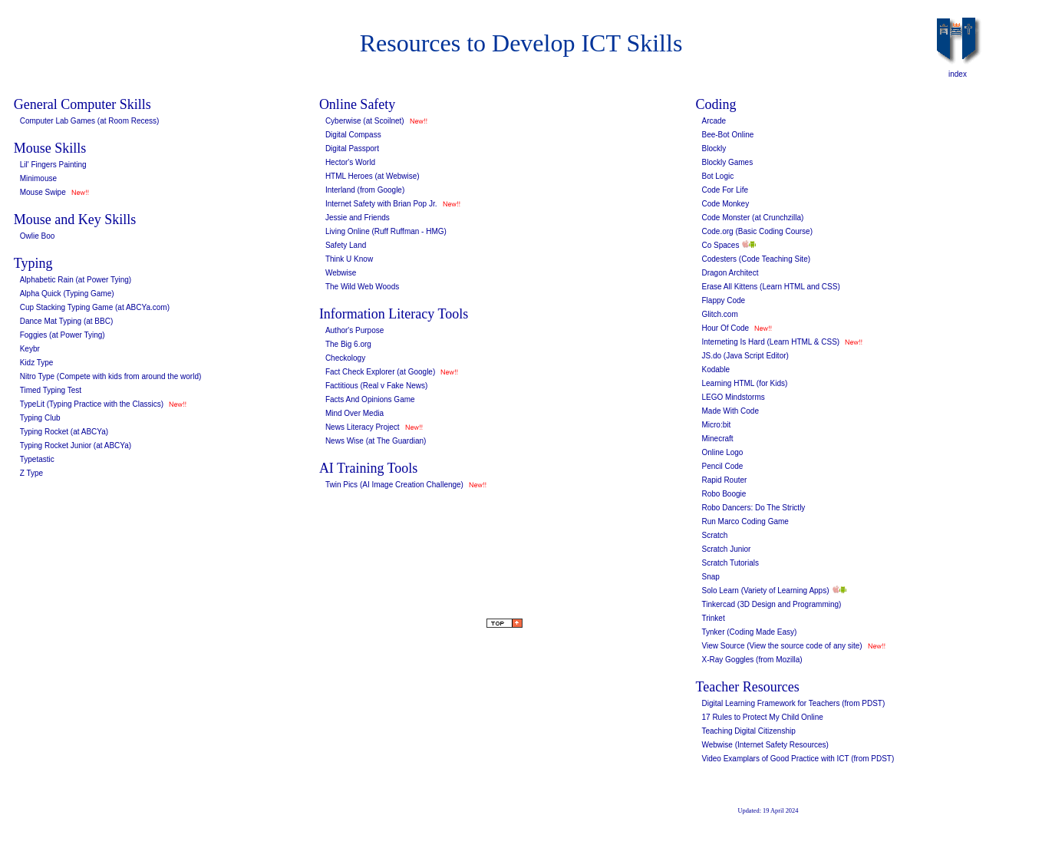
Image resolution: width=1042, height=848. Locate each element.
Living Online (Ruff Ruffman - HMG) (386, 231)
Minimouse (38, 178)
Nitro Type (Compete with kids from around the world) (111, 376)
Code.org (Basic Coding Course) (757, 231)
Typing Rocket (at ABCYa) (64, 431)
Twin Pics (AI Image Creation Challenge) (394, 484)
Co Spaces (720, 245)
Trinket (712, 618)
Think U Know (349, 259)
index (957, 74)
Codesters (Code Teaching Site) (755, 259)
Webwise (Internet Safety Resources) (764, 745)
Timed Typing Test (50, 390)
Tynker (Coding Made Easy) (748, 632)
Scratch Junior (725, 549)
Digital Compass (353, 134)
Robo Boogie (723, 494)
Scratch (714, 535)
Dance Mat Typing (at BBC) (67, 321)
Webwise (340, 273)
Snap (710, 576)
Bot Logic (717, 176)
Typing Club (40, 418)
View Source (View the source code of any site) (781, 646)
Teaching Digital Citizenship (748, 731)
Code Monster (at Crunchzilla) (752, 217)
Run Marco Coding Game (744, 521)
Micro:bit (715, 425)
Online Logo (722, 452)
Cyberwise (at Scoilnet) (364, 121)
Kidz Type (37, 362)
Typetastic (37, 459)
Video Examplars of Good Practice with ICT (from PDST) (797, 758)
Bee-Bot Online (727, 134)
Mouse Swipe (43, 192)
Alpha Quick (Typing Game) (67, 293)
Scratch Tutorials (729, 563)
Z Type (31, 473)
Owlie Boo (37, 236)
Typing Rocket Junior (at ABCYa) (75, 445)
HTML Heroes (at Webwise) (372, 176)
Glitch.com (719, 314)
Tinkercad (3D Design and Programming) (771, 604)
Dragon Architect (729, 273)
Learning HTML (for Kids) (744, 383)
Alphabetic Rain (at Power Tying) (75, 280)
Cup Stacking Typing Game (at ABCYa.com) (95, 307)
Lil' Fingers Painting (53, 164)
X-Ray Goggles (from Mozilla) (751, 659)
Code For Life (724, 190)
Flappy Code (723, 300)
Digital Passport (352, 148)
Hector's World (350, 162)
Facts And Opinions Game (370, 399)
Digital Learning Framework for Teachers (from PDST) (793, 703)
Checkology (345, 358)
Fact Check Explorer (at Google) (380, 372)
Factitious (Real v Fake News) (376, 385)
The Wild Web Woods (362, 286)
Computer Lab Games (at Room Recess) (90, 121)
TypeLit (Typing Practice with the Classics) (91, 404)
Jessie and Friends (357, 217)
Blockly (713, 148)
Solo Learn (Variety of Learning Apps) (765, 590)
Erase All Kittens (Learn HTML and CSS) (770, 286)
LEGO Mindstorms (732, 397)
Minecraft (717, 438)
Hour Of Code (725, 328)
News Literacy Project (362, 427)
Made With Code (729, 411)
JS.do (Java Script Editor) (744, 355)
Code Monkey (725, 204)
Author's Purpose (354, 330)
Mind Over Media (354, 413)
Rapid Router (724, 480)
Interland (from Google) (364, 190)
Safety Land (345, 245)
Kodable (715, 369)
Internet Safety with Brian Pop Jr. (381, 204)
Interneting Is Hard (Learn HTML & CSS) (770, 342)
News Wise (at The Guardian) (376, 441)
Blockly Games (727, 162)
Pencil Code (722, 466)
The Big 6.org (348, 344)
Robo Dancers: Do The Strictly (753, 507)
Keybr (30, 349)
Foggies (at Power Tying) (62, 335)
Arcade (713, 121)
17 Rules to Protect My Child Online (762, 717)
